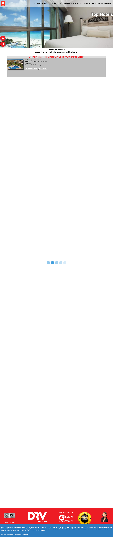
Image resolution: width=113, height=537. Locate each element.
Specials (75, 3)
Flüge (45, 3)
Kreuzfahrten (64, 3)
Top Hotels (102, 14)
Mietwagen (86, 3)
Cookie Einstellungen (7, 534)
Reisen (37, 3)
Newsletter (106, 3)
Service (96, 3)
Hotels (53, 3)
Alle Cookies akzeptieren (21, 534)
